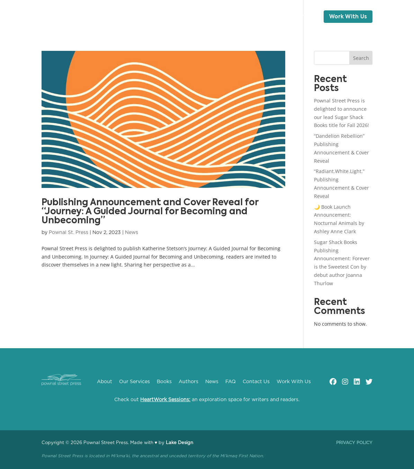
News (216, 17)
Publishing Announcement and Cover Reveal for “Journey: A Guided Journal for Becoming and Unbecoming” (150, 211)
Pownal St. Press (68, 232)
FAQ (260, 17)
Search (361, 58)
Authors (189, 17)
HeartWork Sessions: (165, 399)
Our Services (125, 17)
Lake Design (179, 443)
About (90, 17)
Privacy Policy (354, 443)
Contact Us (297, 16)
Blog (239, 17)
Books (160, 17)
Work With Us (348, 16)
